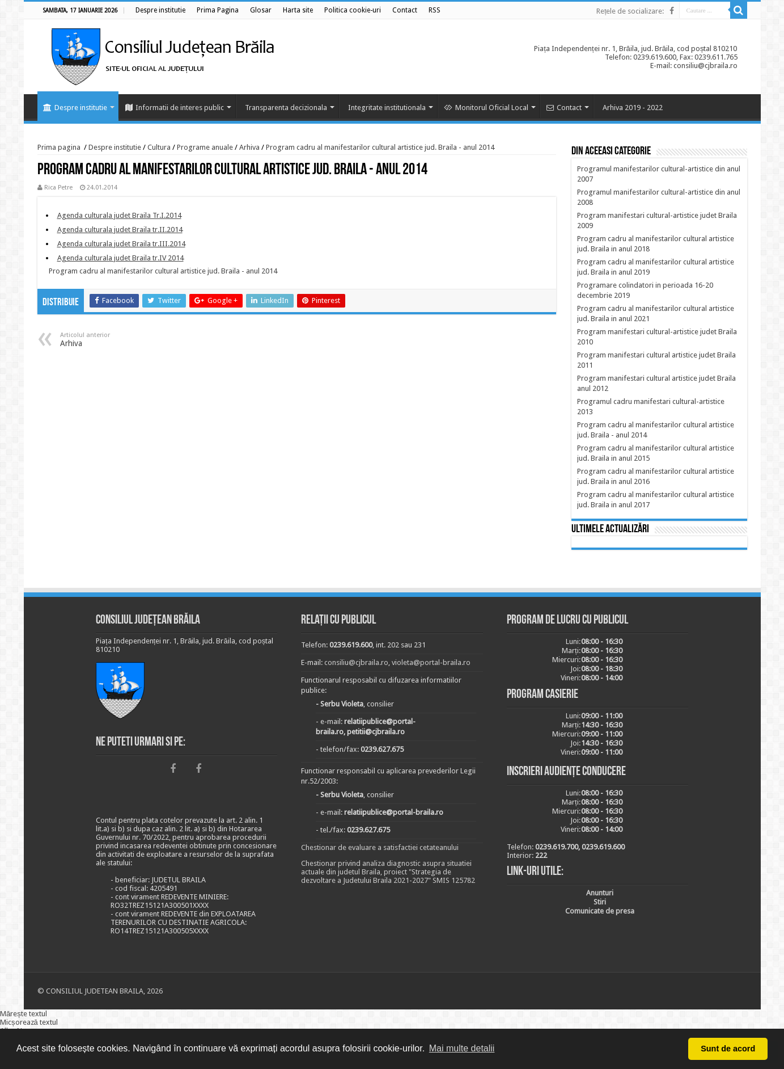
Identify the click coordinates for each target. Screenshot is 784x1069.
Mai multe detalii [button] (462, 1048)
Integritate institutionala (387, 107)
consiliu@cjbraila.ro (356, 662)
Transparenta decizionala (286, 107)
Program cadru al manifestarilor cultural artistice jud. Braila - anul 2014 (380, 147)
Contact (564, 107)
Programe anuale (205, 147)
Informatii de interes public (174, 107)
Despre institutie (75, 107)
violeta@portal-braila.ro (431, 662)
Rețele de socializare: (630, 11)
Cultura (159, 147)
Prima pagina (58, 147)
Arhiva (249, 147)
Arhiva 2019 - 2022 (633, 107)
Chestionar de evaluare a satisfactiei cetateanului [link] (380, 847)
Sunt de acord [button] (728, 1048)
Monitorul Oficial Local (486, 107)
